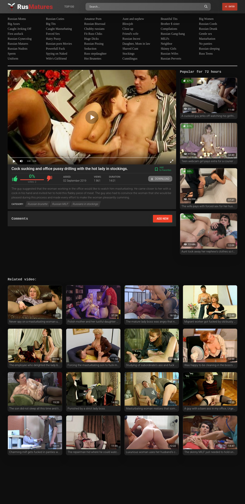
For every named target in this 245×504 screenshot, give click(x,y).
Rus (35, 7)
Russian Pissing (94, 43)
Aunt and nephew (133, 18)
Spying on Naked (56, 53)
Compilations (169, 28)
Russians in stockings (85, 203)
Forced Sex (53, 33)
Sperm (12, 53)
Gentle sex (205, 33)
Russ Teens (206, 53)
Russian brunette (37, 203)
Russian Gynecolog (20, 38)
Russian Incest (131, 38)
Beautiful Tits (169, 18)
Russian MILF (60, 203)
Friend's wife (130, 33)
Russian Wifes (169, 53)
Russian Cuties (55, 18)
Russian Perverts (171, 58)
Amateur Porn (92, 18)
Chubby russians (94, 28)
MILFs (165, 38)
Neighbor (166, 43)
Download (160, 178)
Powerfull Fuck (55, 48)
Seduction (90, 48)
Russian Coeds (208, 23)
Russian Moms (17, 18)
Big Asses (14, 23)
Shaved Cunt (130, 48)
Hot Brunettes (92, 58)
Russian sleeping (209, 48)
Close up (127, 28)
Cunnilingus (129, 58)
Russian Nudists (18, 48)
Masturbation (207, 38)
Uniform (13, 58)
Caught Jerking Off (19, 28)
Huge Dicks (91, 38)
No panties (205, 43)
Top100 (69, 6)
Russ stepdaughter (95, 53)
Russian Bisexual (94, 23)
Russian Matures (18, 43)
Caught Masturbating (59, 28)
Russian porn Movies (59, 43)
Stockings (128, 53)
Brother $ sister (170, 23)
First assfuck (15, 33)
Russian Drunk (208, 28)
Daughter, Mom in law (136, 43)
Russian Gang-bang (173, 33)
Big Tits (51, 23)
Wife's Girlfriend (56, 58)
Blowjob (127, 23)
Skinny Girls (168, 48)
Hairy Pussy (53, 38)
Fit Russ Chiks (93, 33)
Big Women (206, 18)
